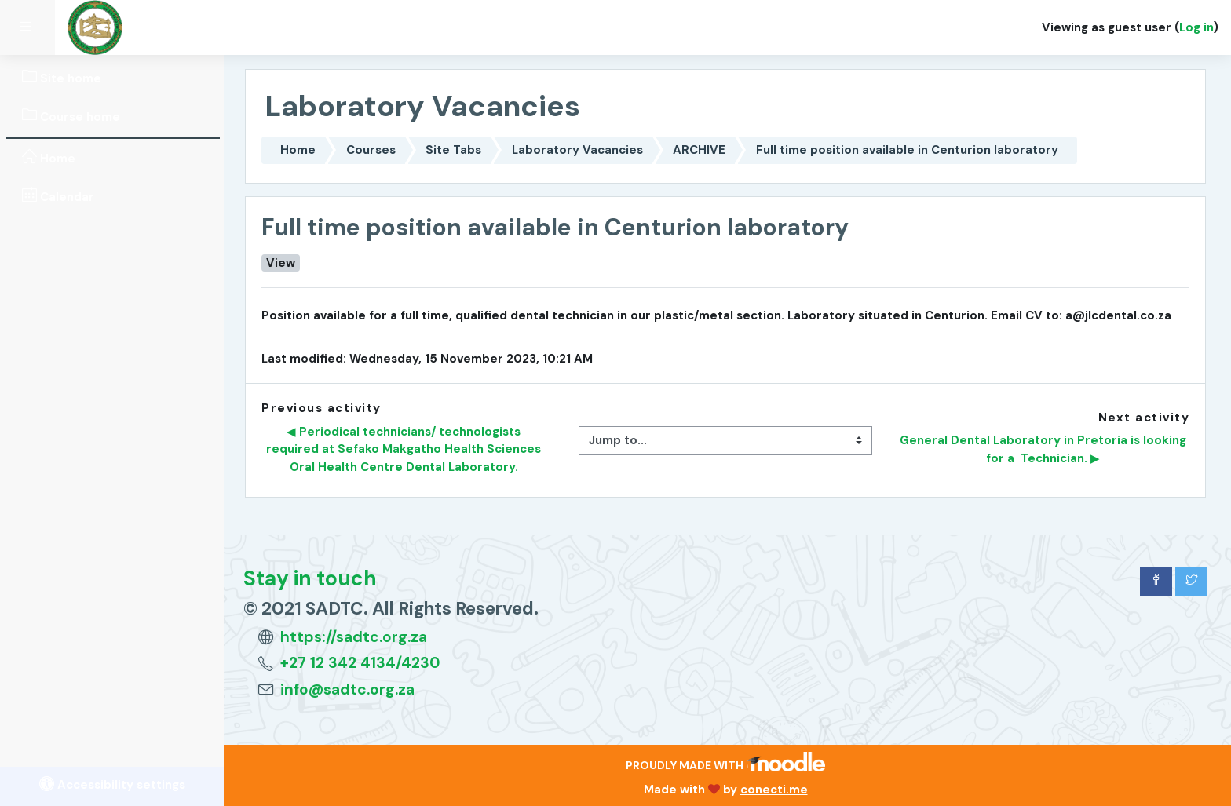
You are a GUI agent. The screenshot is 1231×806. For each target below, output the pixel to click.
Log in (1196, 27)
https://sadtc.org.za (353, 637)
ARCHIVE (699, 150)
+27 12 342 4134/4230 (360, 663)
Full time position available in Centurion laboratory (907, 150)
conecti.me (774, 789)
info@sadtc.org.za (347, 689)
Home (298, 150)
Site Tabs (453, 150)
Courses (371, 150)
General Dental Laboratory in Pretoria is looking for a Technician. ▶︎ (1044, 449)
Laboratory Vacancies (577, 150)
